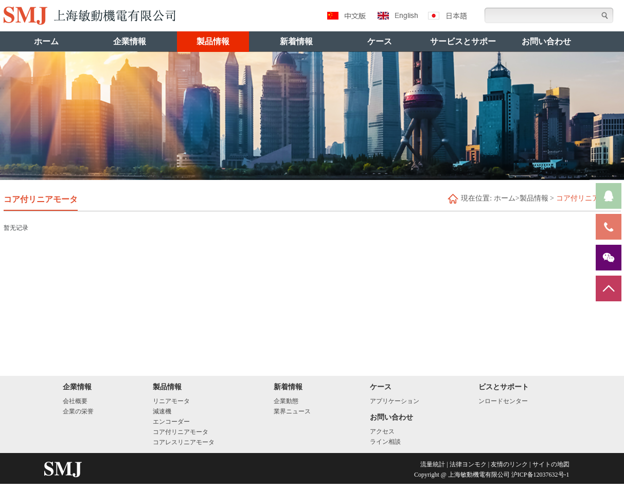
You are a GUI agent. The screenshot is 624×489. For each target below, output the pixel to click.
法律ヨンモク (468, 464)
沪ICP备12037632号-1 (540, 474)
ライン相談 (385, 441)
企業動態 (286, 401)
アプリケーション (394, 401)
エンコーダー (171, 421)
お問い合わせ (546, 41)
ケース (379, 41)
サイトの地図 (550, 464)
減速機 (162, 411)
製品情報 (213, 41)
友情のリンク (509, 464)
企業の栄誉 (78, 411)
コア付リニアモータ (180, 432)
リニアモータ (171, 401)
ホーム (46, 41)
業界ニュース (292, 411)
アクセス (382, 431)
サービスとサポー (463, 41)
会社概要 (75, 401)
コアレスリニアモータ (184, 442)
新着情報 (296, 41)
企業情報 (129, 41)
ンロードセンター (503, 401)
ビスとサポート (503, 387)
